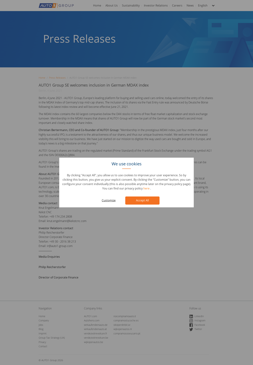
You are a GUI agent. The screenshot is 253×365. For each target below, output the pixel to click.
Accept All (142, 200)
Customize (109, 200)
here (146, 188)
